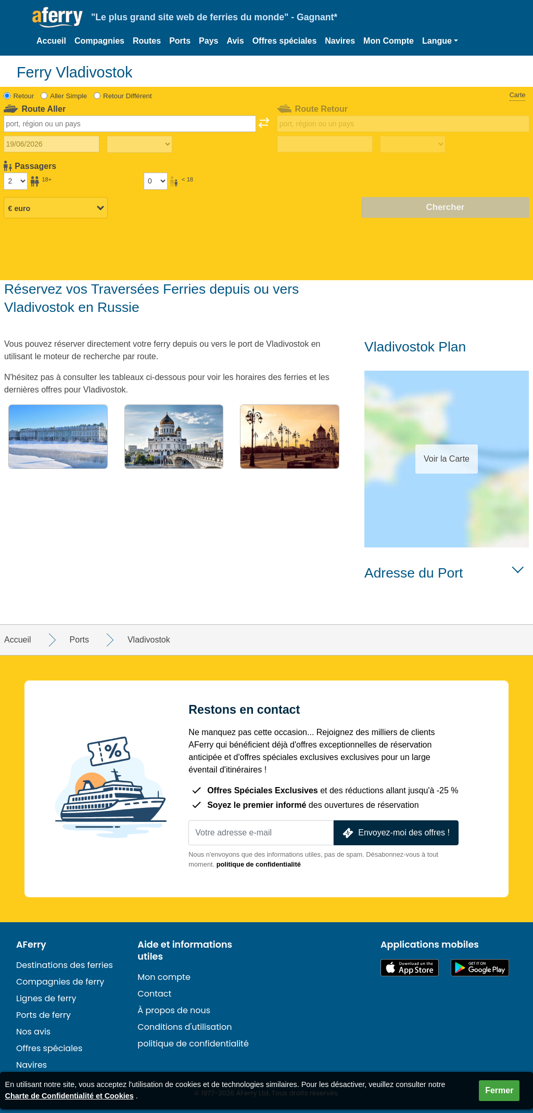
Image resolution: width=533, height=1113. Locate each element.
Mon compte (164, 977)
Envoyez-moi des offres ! (395, 833)
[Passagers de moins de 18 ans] (156, 181)
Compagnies (99, 40)
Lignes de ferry (46, 998)
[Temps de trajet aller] (139, 144)
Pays (208, 40)
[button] (440, 41)
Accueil (51, 40)
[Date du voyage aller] (51, 144)
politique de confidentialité (259, 864)
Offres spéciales (284, 40)
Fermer (499, 1090)
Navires (340, 40)
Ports (180, 40)
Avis (235, 40)
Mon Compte (388, 40)
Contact (154, 994)
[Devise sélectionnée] (55, 208)
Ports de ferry (43, 1015)
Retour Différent (127, 96)
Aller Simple (68, 96)
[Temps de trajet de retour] (413, 144)
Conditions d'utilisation (184, 1027)
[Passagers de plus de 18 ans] (16, 181)
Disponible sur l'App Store (409, 967)
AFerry (31, 944)
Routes (147, 40)
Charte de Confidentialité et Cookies (69, 1096)
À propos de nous (173, 1010)
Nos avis (33, 1032)
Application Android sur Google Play (480, 967)
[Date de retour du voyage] (325, 144)
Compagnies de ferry (60, 982)
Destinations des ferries (64, 965)
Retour (24, 96)
